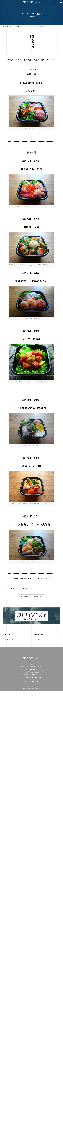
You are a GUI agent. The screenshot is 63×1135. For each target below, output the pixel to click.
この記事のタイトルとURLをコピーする (31, 596)
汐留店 (8, 62)
